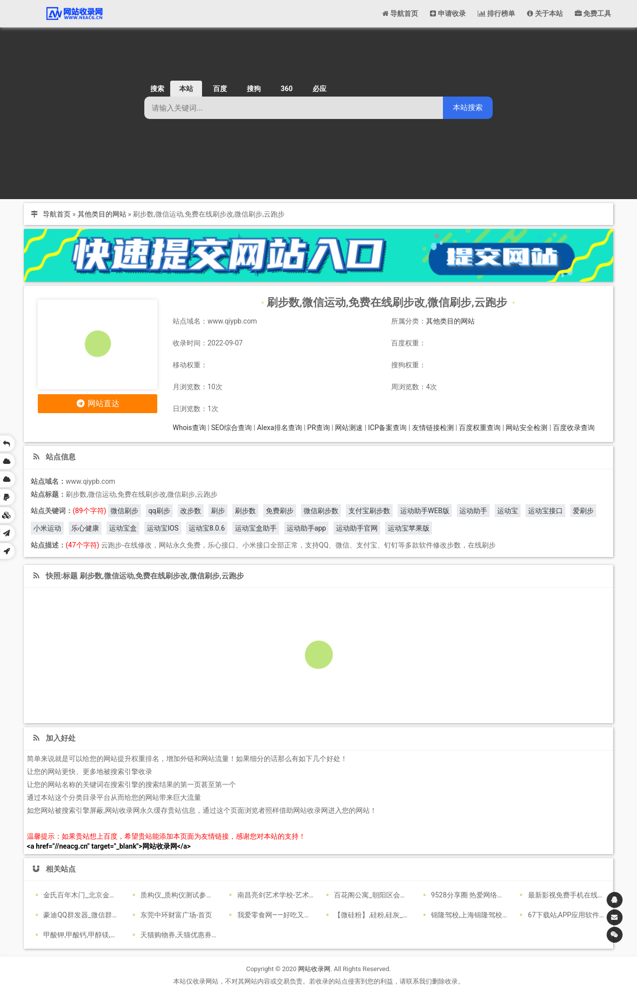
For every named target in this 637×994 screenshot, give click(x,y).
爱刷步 (583, 511)
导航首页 (57, 214)
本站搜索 (468, 107)
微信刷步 (124, 511)
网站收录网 (314, 969)
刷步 (218, 511)
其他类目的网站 (102, 214)
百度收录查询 (574, 428)
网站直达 (98, 403)
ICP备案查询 (387, 428)
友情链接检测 (433, 428)
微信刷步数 (321, 511)
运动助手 (473, 511)
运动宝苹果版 (408, 528)
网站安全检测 (526, 428)
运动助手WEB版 (424, 511)
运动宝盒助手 (256, 528)
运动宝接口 (545, 511)
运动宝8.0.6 (207, 528)
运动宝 (507, 511)
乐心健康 (85, 528)
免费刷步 (280, 511)
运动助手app (306, 528)
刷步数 (245, 511)
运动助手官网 (357, 528)
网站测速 (349, 428)
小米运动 (47, 528)
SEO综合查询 (231, 428)
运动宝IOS (163, 528)
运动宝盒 (123, 528)
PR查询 (318, 428)
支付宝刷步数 (369, 511)
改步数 (190, 511)
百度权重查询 (480, 428)
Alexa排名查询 (279, 428)
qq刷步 (159, 511)
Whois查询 (189, 428)
